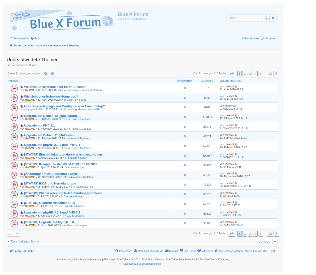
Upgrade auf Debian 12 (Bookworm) (50, 116)
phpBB (73, 259)
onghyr (29, 109)
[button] (231, 73)
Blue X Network (155, 259)
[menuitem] (35, 38)
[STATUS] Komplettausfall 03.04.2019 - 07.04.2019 (60, 164)
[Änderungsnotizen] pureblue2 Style (51, 174)
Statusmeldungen (78, 157)
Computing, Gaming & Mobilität (84, 90)
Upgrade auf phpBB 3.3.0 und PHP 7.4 (52, 145)
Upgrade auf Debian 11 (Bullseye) (49, 135)
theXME (30, 90)
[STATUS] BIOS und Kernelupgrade (50, 183)
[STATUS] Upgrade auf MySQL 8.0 (49, 222)
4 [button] (255, 73)
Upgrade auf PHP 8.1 (39, 125)
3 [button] (250, 73)
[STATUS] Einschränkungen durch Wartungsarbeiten (63, 154)
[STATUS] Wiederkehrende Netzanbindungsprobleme (63, 193)
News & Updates (80, 119)
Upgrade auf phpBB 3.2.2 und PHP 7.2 (52, 212)
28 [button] (270, 73)
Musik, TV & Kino (76, 99)
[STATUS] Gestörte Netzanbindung (49, 203)
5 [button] (261, 73)
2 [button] (245, 73)
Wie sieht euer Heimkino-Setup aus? (51, 96)
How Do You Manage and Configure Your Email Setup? (64, 106)
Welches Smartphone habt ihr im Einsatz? (55, 87)
